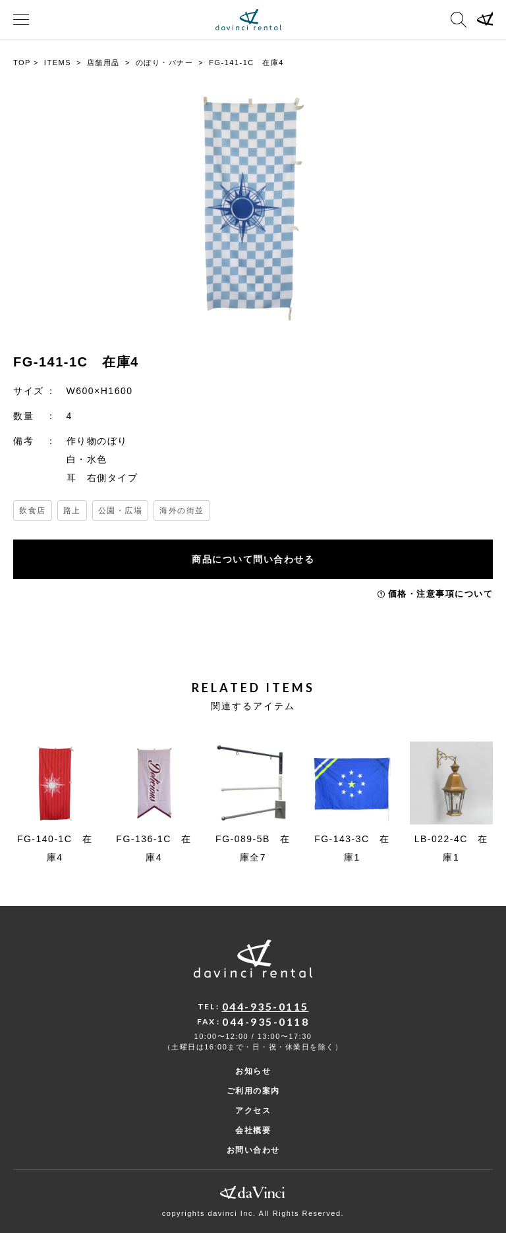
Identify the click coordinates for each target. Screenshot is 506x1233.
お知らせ (253, 1071)
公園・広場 (120, 510)
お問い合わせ (253, 1150)
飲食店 (32, 510)
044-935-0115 (265, 1006)
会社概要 (253, 1130)
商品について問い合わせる (253, 559)
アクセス (253, 1110)
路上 (72, 510)
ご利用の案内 (253, 1090)
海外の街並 (181, 510)
